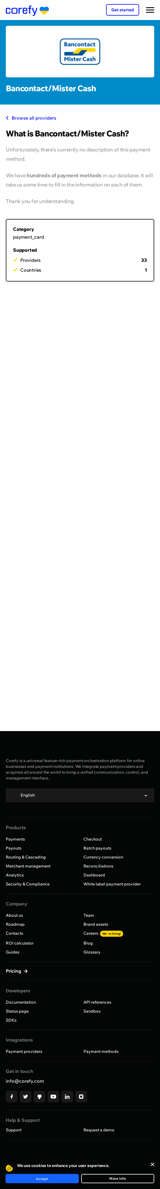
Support (13, 1130)
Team (88, 915)
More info (117, 1178)
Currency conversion (103, 857)
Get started (122, 9)
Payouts (13, 848)
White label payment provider (112, 884)
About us (14, 915)
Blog (88, 943)
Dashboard (94, 875)
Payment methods (101, 1051)
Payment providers (24, 1051)
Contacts (14, 933)
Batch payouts (97, 848)
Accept (42, 1179)
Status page (17, 1011)
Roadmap (15, 924)
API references (97, 1002)
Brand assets (95, 924)
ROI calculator (20, 943)
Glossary (92, 952)
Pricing (14, 971)
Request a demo (98, 1130)
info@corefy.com (25, 1081)
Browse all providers (31, 118)
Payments (15, 839)
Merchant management (28, 866)
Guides (12, 952)
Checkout (92, 839)
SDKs (11, 1020)
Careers (103, 933)
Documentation (21, 1002)
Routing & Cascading (26, 857)
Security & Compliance (28, 884)
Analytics (15, 875)
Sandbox (92, 1011)
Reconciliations (98, 866)
